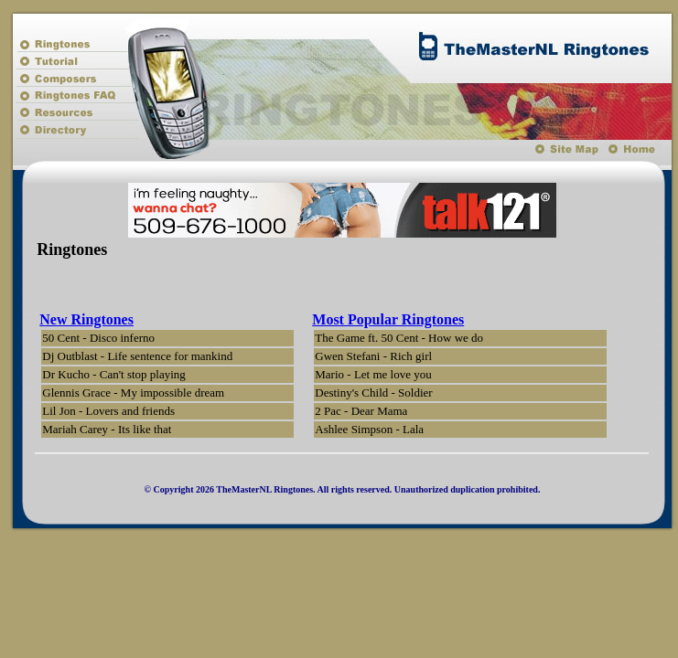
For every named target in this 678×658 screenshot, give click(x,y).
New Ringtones (86, 319)
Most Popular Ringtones (388, 319)
